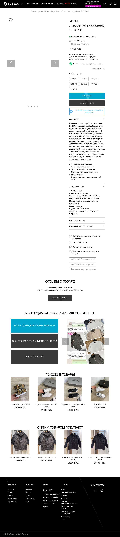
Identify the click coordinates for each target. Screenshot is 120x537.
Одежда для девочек (51, 494)
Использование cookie (67, 507)
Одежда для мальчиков (48, 490)
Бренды (46, 507)
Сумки (10, 495)
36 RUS (94, 84)
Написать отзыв (60, 298)
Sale (27, 502)
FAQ (62, 520)
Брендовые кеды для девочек (82, 264)
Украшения (12, 502)
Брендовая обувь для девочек (82, 259)
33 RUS (94, 79)
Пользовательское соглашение (68, 512)
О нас (63, 489)
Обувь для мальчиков (51, 497)
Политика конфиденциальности (69, 502)
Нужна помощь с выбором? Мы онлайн (86, 63)
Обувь (10, 492)
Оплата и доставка (68, 492)
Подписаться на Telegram (27, 532)
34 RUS (74, 84)
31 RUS (74, 79)
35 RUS (84, 84)
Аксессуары (12, 499)
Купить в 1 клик (87, 103)
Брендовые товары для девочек (83, 269)
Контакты (64, 499)
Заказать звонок (93, 6)
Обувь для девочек (50, 500)
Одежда (11, 489)
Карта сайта (65, 517)
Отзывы (64, 495)
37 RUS (74, 89)
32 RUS (84, 79)
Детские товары (49, 503)
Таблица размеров (98, 68)
